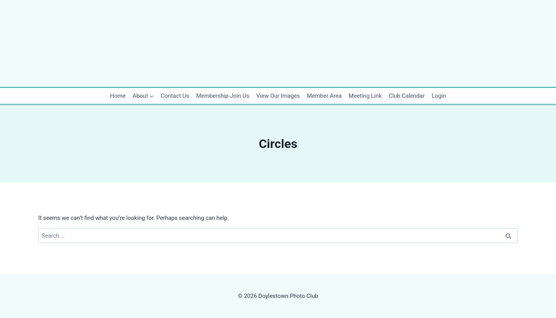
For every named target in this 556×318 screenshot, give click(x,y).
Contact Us (175, 95)
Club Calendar (407, 95)
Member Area (324, 95)
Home (117, 95)
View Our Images (278, 95)
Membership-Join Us (222, 95)
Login (439, 95)
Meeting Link (365, 95)
